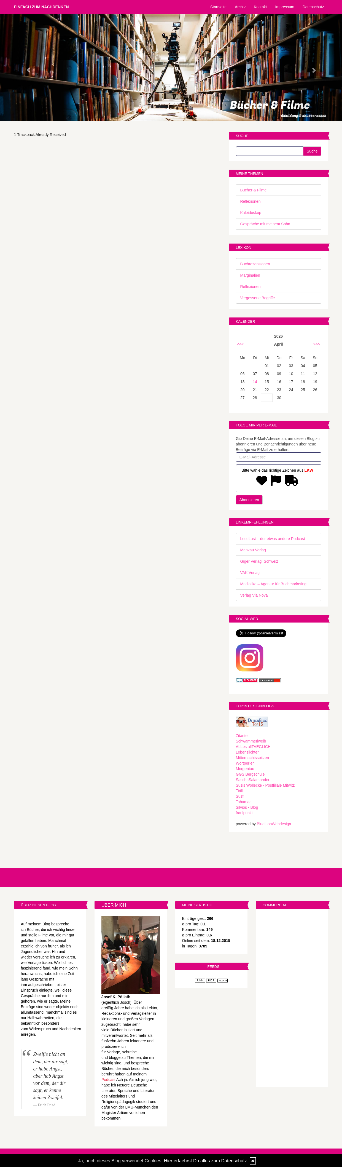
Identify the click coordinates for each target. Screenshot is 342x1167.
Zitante (242, 735)
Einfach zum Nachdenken (41, 7)
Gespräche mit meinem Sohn (265, 224)
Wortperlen (245, 763)
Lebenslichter (247, 752)
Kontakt (260, 7)
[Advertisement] (292, 998)
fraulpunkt (244, 813)
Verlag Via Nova (254, 595)
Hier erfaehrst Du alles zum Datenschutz (205, 1160)
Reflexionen (250, 201)
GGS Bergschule (250, 774)
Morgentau (245, 769)
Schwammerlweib (251, 741)
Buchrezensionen (255, 264)
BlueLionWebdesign (274, 824)
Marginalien (250, 275)
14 (255, 382)
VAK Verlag (250, 572)
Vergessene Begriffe (257, 298)
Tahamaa (244, 802)
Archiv (240, 7)
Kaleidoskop (250, 212)
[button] (25, 67)
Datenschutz (313, 7)
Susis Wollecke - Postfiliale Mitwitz (265, 785)
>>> (316, 344)
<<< (240, 344)
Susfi (240, 796)
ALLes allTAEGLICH (253, 746)
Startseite (218, 7)
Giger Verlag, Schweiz (259, 561)
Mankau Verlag (253, 550)
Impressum (284, 7)
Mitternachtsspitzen (252, 757)
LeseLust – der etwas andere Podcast (272, 538)
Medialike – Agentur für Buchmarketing (273, 584)
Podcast (108, 1079)
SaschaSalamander (253, 780)
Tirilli (240, 791)
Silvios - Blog (247, 807)
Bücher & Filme (253, 190)
